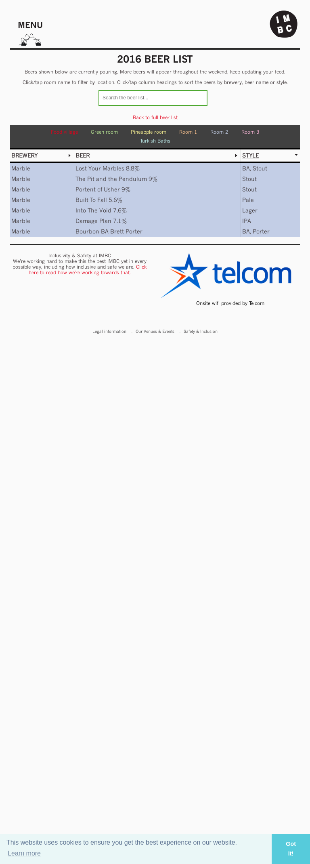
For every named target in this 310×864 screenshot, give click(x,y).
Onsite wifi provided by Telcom (230, 303)
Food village (64, 132)
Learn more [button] (24, 853)
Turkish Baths (155, 141)
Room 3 (250, 132)
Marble (20, 168)
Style (250, 155)
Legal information (109, 331)
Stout (260, 168)
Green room (104, 132)
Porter (261, 231)
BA (246, 168)
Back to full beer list (155, 117)
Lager (250, 210)
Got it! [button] (291, 849)
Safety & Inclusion (201, 331)
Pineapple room (148, 132)
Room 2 (219, 132)
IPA (246, 220)
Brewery (24, 155)
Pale (248, 199)
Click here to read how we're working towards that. (88, 269)
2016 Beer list (155, 59)
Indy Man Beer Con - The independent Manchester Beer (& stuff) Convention (284, 24)
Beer (82, 155)
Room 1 (188, 132)
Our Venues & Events (155, 331)
